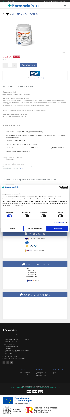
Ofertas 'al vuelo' (41, 376)
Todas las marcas (24, 372)
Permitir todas (57, 228)
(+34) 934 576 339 (9, 1)
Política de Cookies (55, 387)
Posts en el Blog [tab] (24, 86)
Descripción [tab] (8, 86)
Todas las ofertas (41, 372)
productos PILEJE (39, 78)
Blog (54, 372)
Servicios (55, 374)
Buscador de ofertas (42, 374)
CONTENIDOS (58, 369)
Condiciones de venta (43, 387)
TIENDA (22, 369)
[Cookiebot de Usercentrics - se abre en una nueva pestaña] (60, 187)
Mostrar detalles (59, 222)
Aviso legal (12, 387)
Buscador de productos (59, 1)
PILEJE (21, 168)
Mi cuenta (47, 1)
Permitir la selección (35, 228)
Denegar (13, 228)
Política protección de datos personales (27, 387)
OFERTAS (39, 369)
